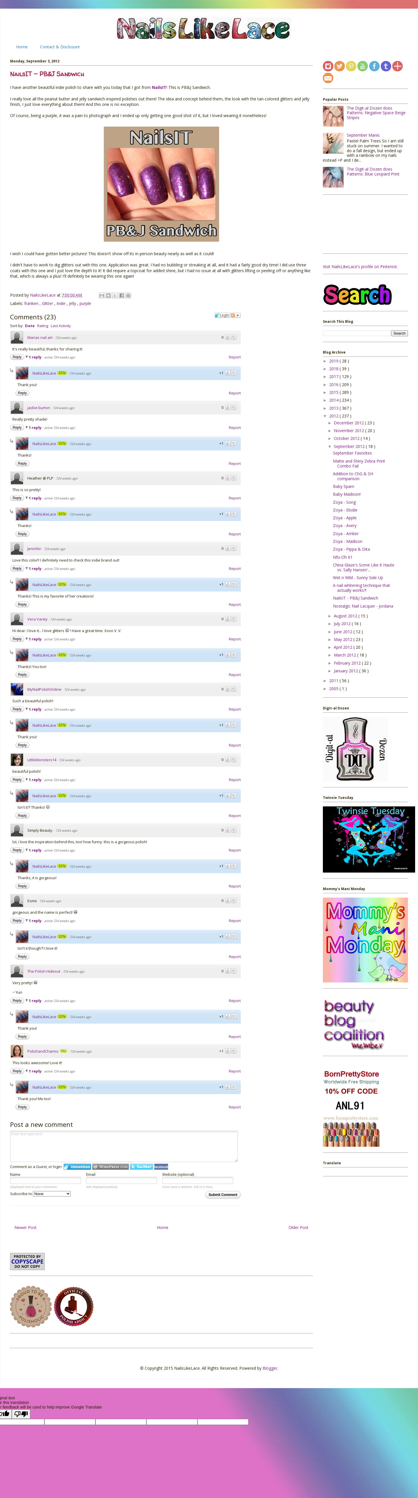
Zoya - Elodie (345, 510)
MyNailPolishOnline (44, 689)
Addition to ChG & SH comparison (353, 476)
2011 (334, 680)
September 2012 (350, 446)
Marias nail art (39, 337)
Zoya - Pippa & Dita (351, 549)
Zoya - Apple (345, 517)
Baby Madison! (347, 494)
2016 (334, 384)
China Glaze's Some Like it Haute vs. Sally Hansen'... (363, 567)
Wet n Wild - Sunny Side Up (358, 577)
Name (15, 1174)
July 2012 (343, 623)
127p (62, 373)
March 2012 (345, 655)
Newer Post (25, 1227)
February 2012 (348, 663)
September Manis (363, 135)
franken (31, 303)
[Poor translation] (21, 1414)
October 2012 (347, 438)
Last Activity (61, 325)
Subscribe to (40, 1193)
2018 (334, 368)
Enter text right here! (124, 1146)
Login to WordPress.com (110, 1167)
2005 (334, 688)
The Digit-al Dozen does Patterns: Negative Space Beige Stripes (376, 113)
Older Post (298, 1227)
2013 (334, 408)
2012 (334, 416)
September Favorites (352, 453)
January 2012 (346, 670)
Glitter (48, 303)
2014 (334, 400)
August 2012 (346, 616)
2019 (334, 361)
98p (63, 1051)
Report (235, 357)
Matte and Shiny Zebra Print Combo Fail (359, 463)
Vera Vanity (37, 619)
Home (22, 46)
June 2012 (343, 631)
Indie (62, 303)
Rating (42, 325)
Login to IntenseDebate (77, 1167)
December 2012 (349, 422)
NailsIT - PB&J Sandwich (355, 598)
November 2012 (349, 430)
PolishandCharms (43, 1051)
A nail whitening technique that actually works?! (361, 588)
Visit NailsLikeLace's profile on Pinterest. (360, 266)
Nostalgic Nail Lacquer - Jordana (363, 606)
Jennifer (34, 548)
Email (90, 1174)
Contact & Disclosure (60, 46)
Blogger (270, 1368)
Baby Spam (343, 486)
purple (85, 303)
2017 (334, 376)
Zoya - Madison (347, 541)
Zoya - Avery (345, 525)
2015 (334, 392)
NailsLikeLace (43, 295)
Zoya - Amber (346, 533)
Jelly (73, 303)
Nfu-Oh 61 (343, 557)
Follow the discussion (235, 315)
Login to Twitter (141, 1167)
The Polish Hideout (43, 971)
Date (30, 325)
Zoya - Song (344, 502)
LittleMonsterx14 (41, 759)
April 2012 (343, 647)
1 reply (35, 357)
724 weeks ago (66, 337)
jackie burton (38, 407)
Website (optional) (178, 1174)
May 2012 (343, 639)
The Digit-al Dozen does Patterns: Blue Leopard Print (373, 171)
